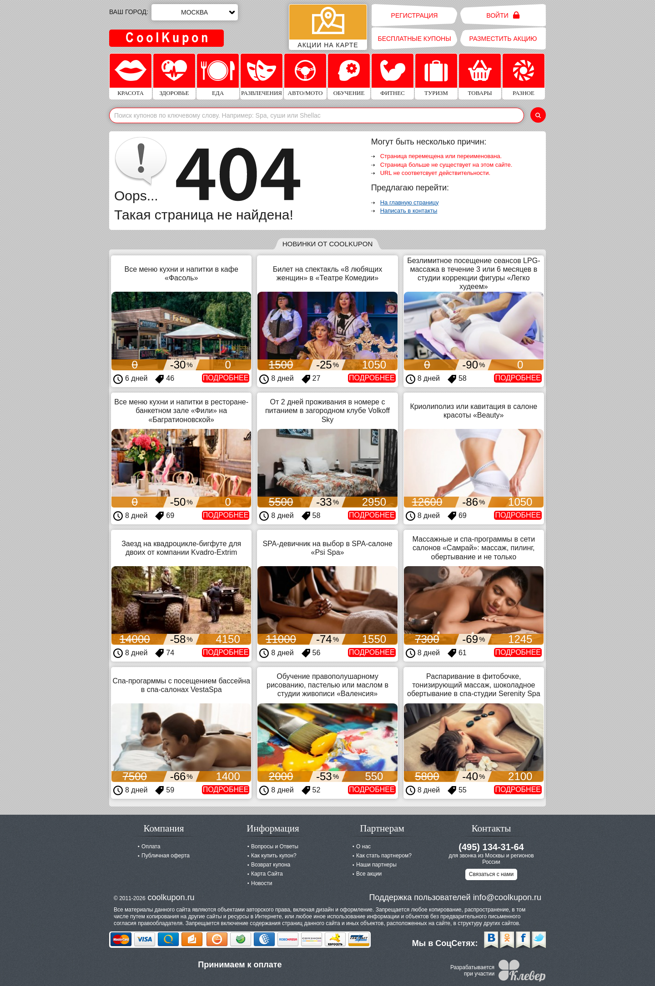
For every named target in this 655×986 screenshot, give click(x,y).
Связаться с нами (491, 874)
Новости (261, 883)
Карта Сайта (267, 874)
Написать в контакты (409, 210)
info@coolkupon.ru (507, 897)
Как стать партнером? (384, 855)
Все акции (369, 874)
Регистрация (414, 15)
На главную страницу (409, 202)
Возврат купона (270, 865)
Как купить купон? (274, 855)
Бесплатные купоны (414, 38)
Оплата (150, 846)
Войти (502, 15)
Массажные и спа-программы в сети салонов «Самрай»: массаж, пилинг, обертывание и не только (474, 547)
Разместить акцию (503, 38)
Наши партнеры (376, 865)
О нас (363, 846)
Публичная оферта (165, 855)
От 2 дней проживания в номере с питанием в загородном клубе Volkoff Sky (327, 410)
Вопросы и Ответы (274, 846)
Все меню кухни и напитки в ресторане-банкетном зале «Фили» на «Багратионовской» (181, 410)
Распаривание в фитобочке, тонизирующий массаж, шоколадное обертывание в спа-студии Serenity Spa (473, 684)
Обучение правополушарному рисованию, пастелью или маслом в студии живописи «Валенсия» (327, 684)
